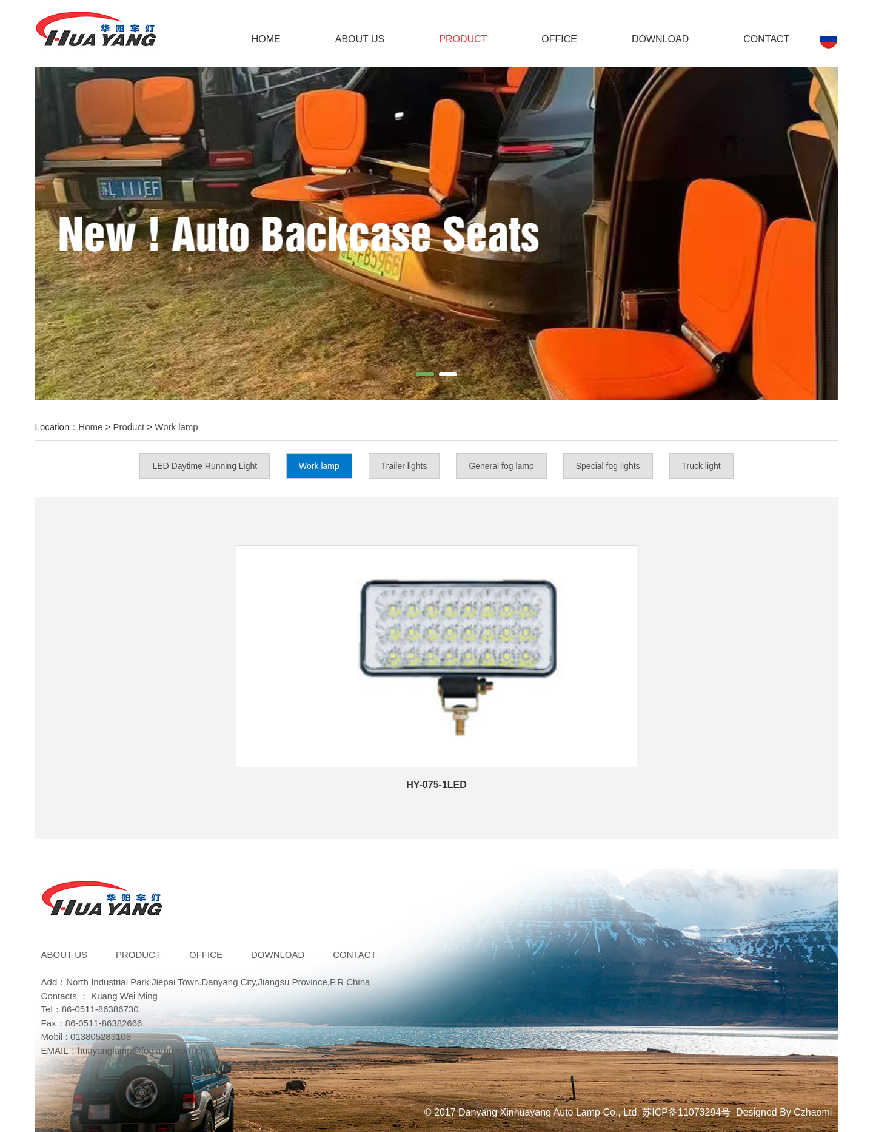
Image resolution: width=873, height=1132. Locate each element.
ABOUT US (360, 39)
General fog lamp (501, 466)
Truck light (701, 466)
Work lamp (176, 427)
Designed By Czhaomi (784, 1112)
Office (559, 39)
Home (266, 39)
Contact (766, 39)
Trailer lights (404, 466)
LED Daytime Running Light (204, 466)
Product (463, 39)
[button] (425, 374)
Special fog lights (608, 466)
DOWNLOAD (660, 39)
